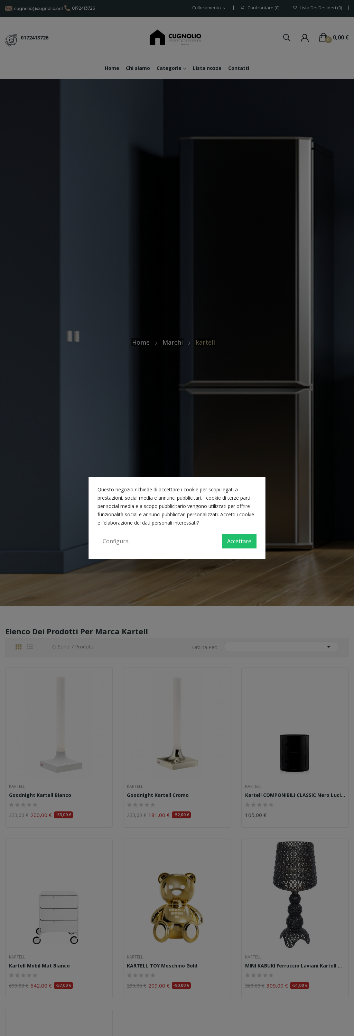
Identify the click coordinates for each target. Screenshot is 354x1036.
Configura (116, 541)
